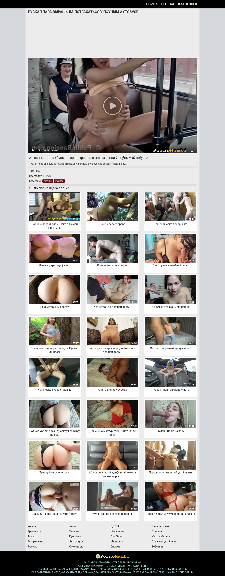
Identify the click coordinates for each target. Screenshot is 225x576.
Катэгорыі (187, 4)
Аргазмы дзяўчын (164, 541)
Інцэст (32, 536)
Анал (72, 526)
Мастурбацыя (161, 536)
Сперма (115, 546)
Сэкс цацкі (76, 546)
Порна (152, 4)
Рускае (59, 180)
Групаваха (34, 531)
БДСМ (114, 526)
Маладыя (116, 541)
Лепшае (168, 4)
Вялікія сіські (160, 526)
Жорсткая (117, 531)
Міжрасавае (36, 541)
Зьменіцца (76, 541)
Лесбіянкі (116, 536)
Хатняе (48, 180)
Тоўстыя (157, 546)
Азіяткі (32, 526)
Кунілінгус (75, 536)
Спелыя (157, 531)
